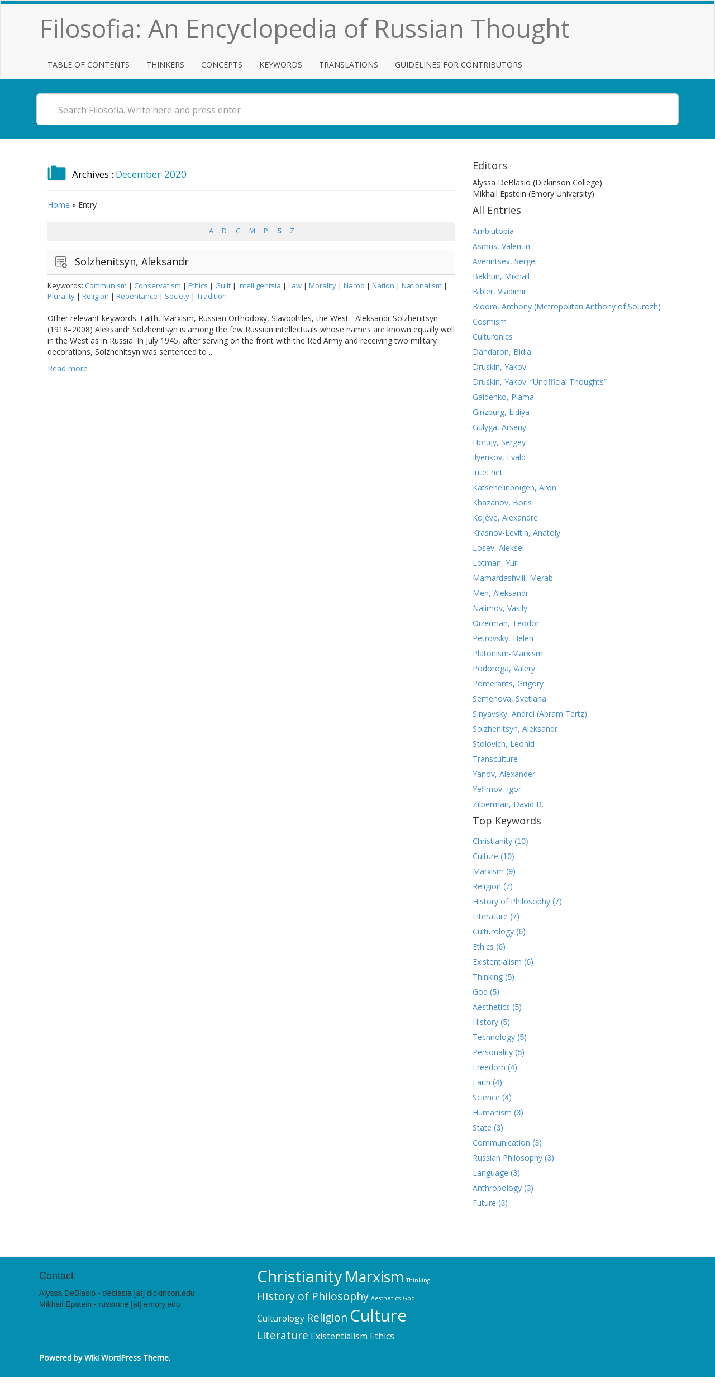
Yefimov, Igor (497, 789)
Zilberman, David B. (508, 804)
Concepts (221, 64)
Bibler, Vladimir (499, 291)
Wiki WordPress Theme (126, 1357)
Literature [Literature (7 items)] (282, 1335)
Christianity (492, 841)
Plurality (61, 296)
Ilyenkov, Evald (499, 457)
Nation (383, 285)
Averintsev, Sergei (505, 261)
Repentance (137, 296)
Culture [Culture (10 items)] (378, 1315)
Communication (501, 1142)
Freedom (489, 1067)
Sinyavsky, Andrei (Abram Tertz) (530, 713)
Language (490, 1172)
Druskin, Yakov (499, 366)
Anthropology (497, 1187)
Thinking (488, 976)
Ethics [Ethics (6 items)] (382, 1336)
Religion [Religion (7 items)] (327, 1317)
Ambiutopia (493, 231)
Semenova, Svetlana (509, 698)
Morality (322, 285)
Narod (354, 285)
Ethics (198, 285)
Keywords (280, 64)
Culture (485, 856)
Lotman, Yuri (496, 562)
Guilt (223, 285)
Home (58, 204)
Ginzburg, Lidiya (501, 412)
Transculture (495, 759)
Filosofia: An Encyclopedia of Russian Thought (305, 28)
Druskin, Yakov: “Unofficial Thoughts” (540, 381)
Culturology (493, 931)
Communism (106, 285)
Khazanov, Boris (502, 502)
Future (484, 1203)
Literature (490, 916)
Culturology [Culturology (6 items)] (280, 1318)
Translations (348, 64)
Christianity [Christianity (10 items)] (299, 1276)
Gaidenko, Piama (503, 397)
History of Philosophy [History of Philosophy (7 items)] (313, 1296)
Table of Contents (88, 64)
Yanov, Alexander (504, 774)
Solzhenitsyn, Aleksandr (132, 261)
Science (486, 1097)
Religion (95, 296)
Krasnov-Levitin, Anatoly (516, 532)
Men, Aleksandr (500, 593)
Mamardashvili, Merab (513, 578)
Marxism (488, 871)
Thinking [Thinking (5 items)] (418, 1280)
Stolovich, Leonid (504, 743)
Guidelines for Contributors (458, 64)
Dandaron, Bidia (502, 351)
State (482, 1127)
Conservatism (157, 285)
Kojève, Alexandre (505, 517)
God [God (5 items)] (409, 1298)
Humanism (492, 1112)
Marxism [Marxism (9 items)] (374, 1277)
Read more (67, 368)
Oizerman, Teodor (506, 623)
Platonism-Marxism (508, 653)
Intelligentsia (259, 285)
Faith (481, 1082)
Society (177, 296)
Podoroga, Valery (504, 668)
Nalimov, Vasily (500, 608)
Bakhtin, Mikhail (501, 276)
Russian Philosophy (507, 1157)
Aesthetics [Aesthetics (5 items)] (386, 1298)
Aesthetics (491, 1007)
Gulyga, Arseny (499, 427)
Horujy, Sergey (499, 442)
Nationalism (422, 285)
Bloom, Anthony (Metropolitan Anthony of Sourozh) (567, 306)
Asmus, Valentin (501, 246)
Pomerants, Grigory (508, 683)
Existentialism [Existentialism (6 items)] (339, 1336)
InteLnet (488, 472)
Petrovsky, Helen (503, 638)
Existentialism (497, 961)
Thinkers (165, 64)
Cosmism (490, 321)
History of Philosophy (511, 901)
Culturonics (493, 336)
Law (295, 285)
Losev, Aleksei (498, 547)
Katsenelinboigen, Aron (514, 487)
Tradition (212, 296)
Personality (493, 1052)
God (480, 991)
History (485, 1022)
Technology (494, 1037)
